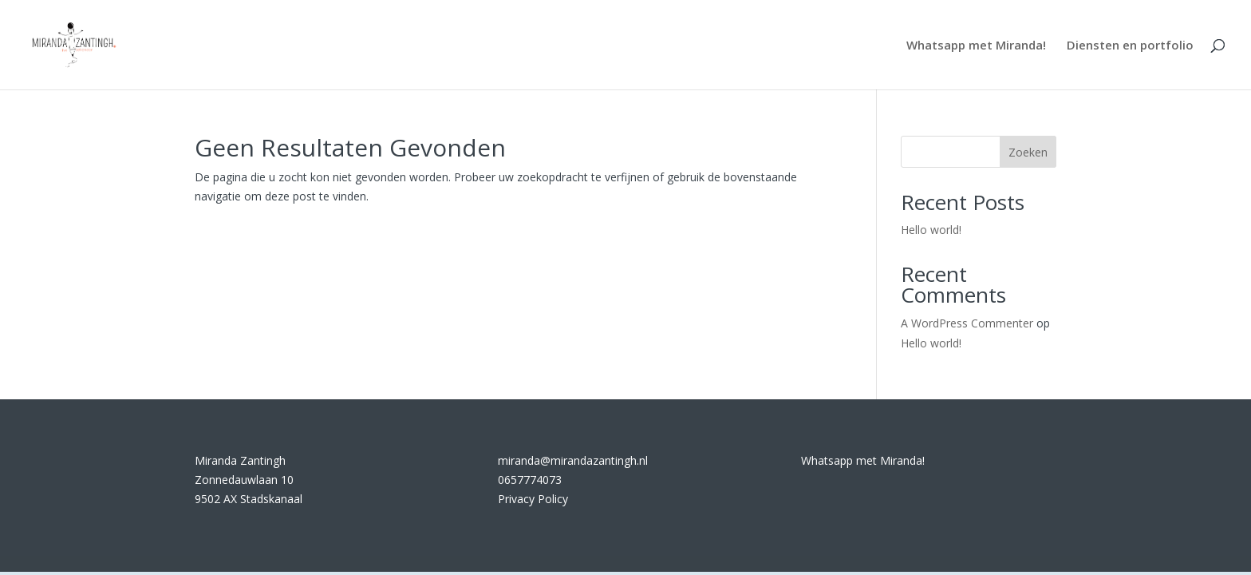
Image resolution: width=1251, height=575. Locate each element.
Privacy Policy (533, 498)
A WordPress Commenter (967, 323)
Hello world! (931, 229)
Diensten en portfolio (1130, 46)
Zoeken (1028, 152)
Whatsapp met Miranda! (976, 46)
